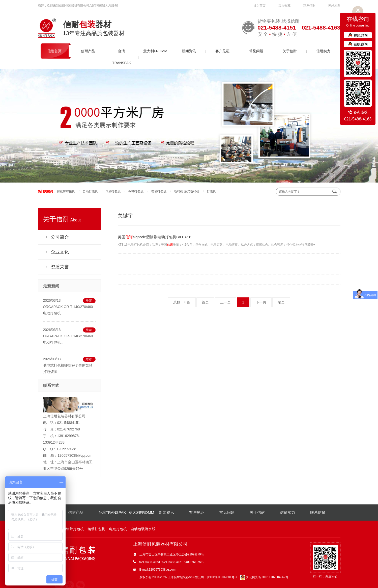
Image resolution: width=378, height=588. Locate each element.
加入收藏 (284, 5)
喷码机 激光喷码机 (186, 191)
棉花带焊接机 (66, 191)
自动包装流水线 (143, 529)
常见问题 (256, 51)
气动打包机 (113, 191)
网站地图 (334, 5)
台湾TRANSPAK (121, 57)
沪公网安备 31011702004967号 (264, 577)
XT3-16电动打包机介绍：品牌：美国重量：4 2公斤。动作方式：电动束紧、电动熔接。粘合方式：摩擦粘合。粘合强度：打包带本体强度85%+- (229, 239)
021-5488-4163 (358, 119)
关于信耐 (290, 51)
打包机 (211, 191)
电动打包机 (158, 191)
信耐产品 (88, 51)
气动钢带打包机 (71, 529)
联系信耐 (309, 5)
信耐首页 (54, 51)
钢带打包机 (135, 191)
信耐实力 (323, 51)
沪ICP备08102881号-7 (222, 577)
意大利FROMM (155, 51)
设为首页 (259, 5)
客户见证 (222, 51)
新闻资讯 (189, 51)
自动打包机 (90, 191)
